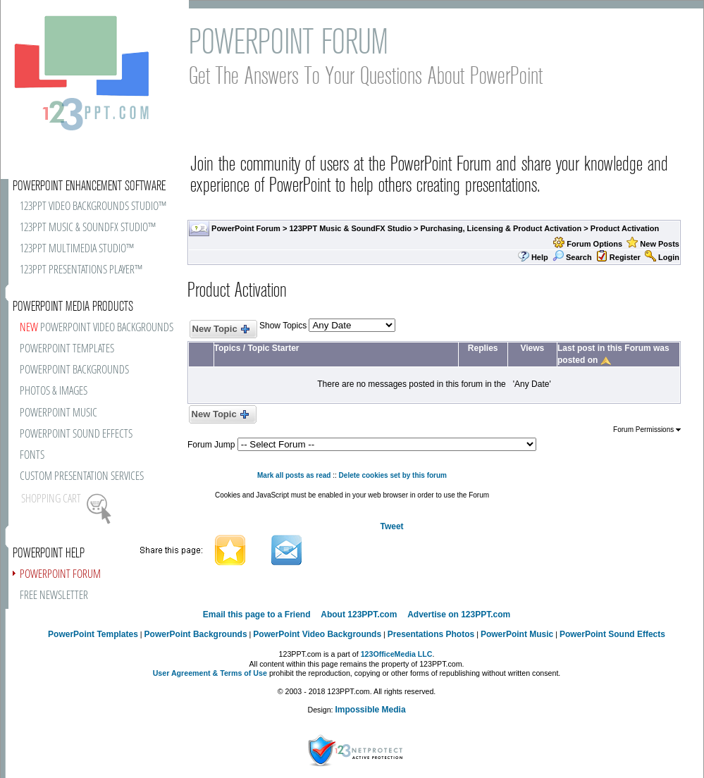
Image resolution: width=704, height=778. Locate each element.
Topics (227, 348)
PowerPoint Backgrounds (195, 634)
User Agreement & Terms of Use (210, 673)
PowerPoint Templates (93, 634)
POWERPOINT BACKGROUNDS (74, 370)
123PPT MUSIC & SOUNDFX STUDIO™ (88, 228)
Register (625, 257)
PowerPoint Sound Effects (612, 634)
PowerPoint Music (517, 634)
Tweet (391, 526)
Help (539, 257)
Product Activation (625, 228)
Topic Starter (273, 348)
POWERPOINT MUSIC (58, 413)
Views (532, 348)
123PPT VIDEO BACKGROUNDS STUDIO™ (93, 207)
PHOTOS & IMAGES (53, 391)
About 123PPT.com (359, 614)
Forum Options (594, 244)
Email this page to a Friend (257, 614)
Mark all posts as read (294, 475)
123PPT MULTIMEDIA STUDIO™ (77, 249)
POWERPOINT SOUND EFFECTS (76, 434)
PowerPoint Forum (245, 228)
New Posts (659, 244)
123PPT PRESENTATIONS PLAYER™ (81, 270)
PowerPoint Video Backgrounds (317, 634)
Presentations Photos (431, 634)
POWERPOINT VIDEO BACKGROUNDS (96, 328)
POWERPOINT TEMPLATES (67, 349)
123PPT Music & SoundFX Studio (350, 228)
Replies (483, 348)
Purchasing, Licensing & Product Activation (501, 228)
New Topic (220, 329)
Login (668, 257)
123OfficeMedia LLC (397, 654)
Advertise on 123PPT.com (458, 614)
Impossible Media (370, 710)
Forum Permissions (647, 429)
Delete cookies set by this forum (393, 475)
